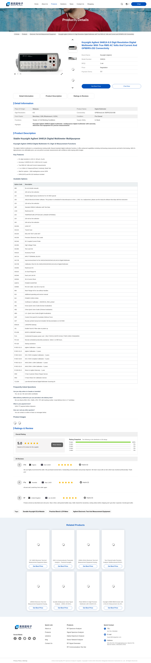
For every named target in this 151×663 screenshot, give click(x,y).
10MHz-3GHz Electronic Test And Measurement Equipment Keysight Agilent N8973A (88, 561)
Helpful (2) (85, 465)
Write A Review (57, 444)
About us (48, 628)
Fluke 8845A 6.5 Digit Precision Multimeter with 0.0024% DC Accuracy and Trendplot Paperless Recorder (88, 603)
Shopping (90, 4)
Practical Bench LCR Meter (58, 511)
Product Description (54, 96)
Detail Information (26, 96)
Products (24, 34)
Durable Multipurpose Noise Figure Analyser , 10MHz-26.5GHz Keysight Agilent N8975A (63, 603)
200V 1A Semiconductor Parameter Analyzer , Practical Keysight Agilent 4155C (63, 561)
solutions (63, 4)
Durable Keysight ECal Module (33, 511)
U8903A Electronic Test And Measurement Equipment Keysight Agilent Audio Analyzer (38, 603)
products (54, 4)
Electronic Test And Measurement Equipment (43, 34)
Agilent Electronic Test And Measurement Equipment (91, 511)
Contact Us (48, 643)
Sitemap (25, 661)
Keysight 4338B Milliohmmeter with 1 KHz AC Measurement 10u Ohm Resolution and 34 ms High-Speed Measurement (113, 603)
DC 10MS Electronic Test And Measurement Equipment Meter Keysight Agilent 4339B (38, 561)
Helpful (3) (90, 498)
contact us (80, 4)
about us (45, 4)
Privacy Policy (17, 661)
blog (46, 639)
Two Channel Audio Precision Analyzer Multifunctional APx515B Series (113, 561)
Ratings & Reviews (81, 96)
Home (36, 4)
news (71, 4)
